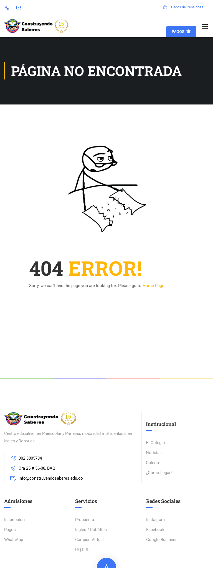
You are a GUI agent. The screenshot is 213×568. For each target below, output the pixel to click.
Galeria (152, 462)
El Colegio (155, 442)
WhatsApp (13, 539)
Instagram (155, 519)
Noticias (154, 452)
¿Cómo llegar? (159, 472)
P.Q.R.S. (82, 549)
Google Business (162, 539)
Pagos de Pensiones (182, 7)
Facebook (155, 529)
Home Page (153, 285)
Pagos (181, 31)
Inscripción (14, 519)
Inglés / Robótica (91, 529)
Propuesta (84, 519)
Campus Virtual (89, 539)
